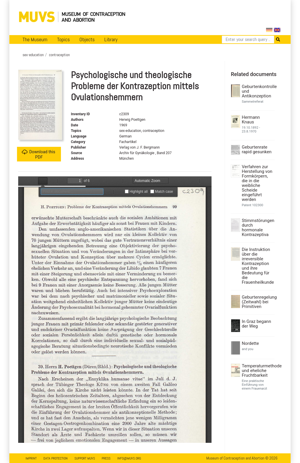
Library (110, 39)
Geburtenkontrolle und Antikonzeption (257, 91)
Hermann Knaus (251, 119)
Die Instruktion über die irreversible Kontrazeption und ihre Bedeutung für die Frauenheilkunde (257, 266)
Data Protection (55, 458)
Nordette (250, 343)
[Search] (248, 39)
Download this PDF (38, 154)
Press (106, 458)
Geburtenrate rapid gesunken (257, 149)
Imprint (31, 458)
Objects (87, 39)
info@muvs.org (129, 458)
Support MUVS (84, 458)
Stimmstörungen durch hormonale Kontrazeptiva (257, 227)
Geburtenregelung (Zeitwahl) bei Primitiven (257, 302)
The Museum (35, 39)
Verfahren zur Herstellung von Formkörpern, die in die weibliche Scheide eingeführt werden (257, 183)
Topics (63, 39)
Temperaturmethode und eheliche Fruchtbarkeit (257, 371)
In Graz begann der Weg (256, 323)
